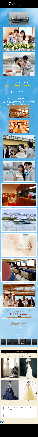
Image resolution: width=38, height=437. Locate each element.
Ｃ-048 (10, 400)
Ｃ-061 (28, 400)
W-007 (10, 378)
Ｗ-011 (28, 378)
